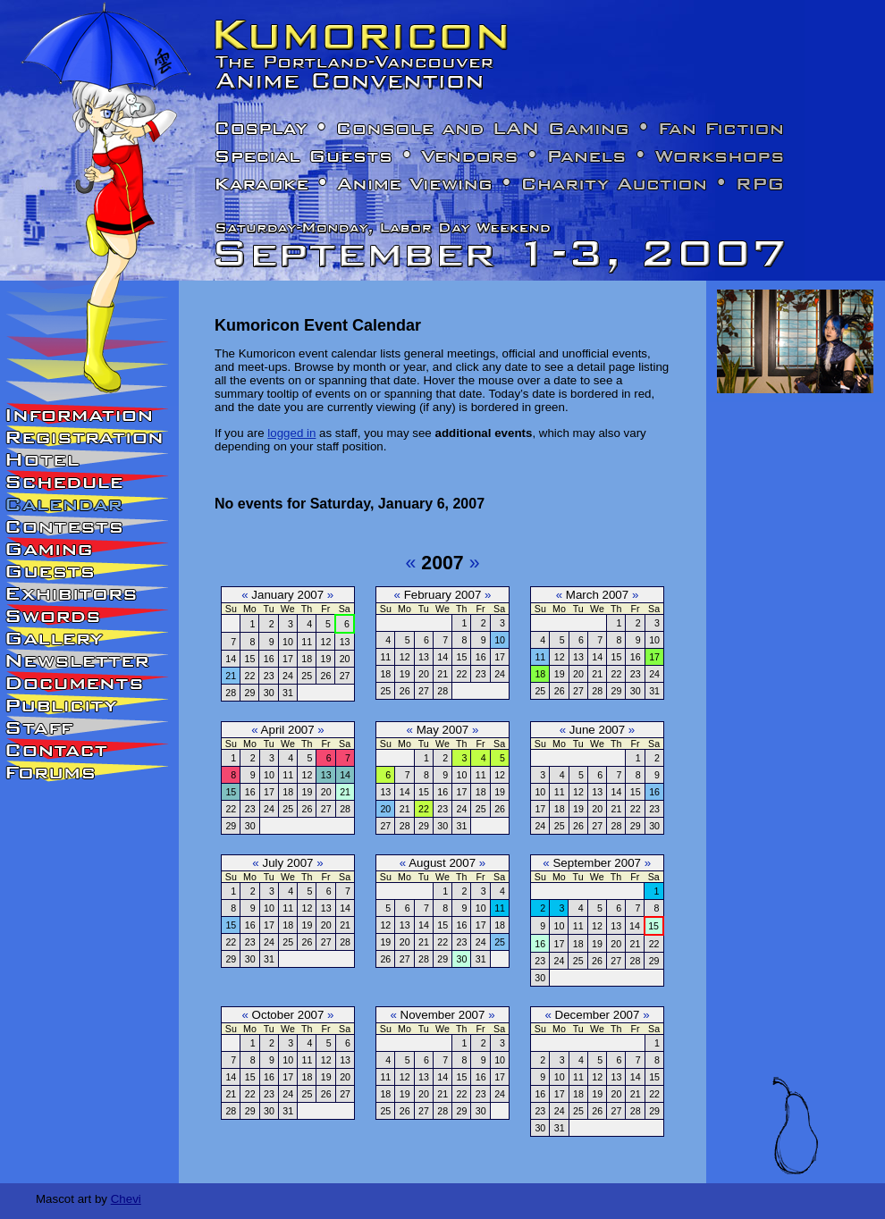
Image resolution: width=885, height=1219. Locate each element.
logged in (291, 433)
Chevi (126, 1199)
